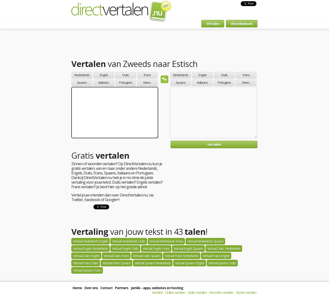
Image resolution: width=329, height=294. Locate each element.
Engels (104, 75)
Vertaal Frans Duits (85, 263)
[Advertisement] (164, 45)
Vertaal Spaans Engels (189, 263)
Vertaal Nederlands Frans (166, 241)
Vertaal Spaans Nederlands (153, 263)
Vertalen (212, 23)
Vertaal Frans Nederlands (181, 255)
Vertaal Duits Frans (116, 255)
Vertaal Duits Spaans (147, 255)
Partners (121, 288)
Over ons (91, 288)
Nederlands (82, 75)
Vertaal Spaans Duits (222, 263)
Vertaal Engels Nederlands (90, 248)
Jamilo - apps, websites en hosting (157, 288)
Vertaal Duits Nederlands (223, 248)
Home (77, 288)
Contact (106, 288)
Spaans (82, 82)
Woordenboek (242, 23)
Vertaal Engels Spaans (188, 248)
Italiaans (104, 82)
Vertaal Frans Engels (216, 255)
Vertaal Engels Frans (156, 248)
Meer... (147, 82)
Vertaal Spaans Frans (87, 270)
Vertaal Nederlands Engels (90, 241)
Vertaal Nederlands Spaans (205, 241)
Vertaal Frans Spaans (116, 263)
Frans (147, 75)
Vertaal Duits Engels (86, 255)
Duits (126, 75)
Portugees (125, 82)
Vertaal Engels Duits (125, 248)
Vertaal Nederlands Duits (128, 241)
